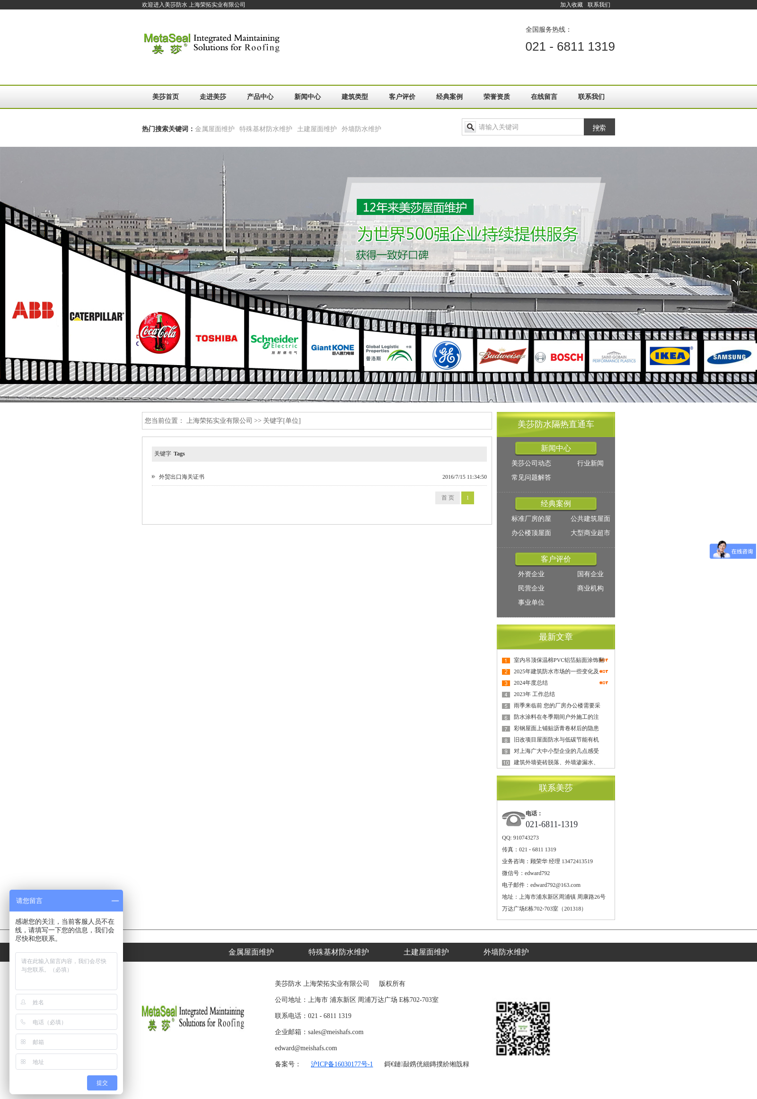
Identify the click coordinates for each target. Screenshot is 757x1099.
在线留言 (544, 96)
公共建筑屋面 (590, 518)
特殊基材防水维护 (265, 129)
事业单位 (531, 602)
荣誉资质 (497, 96)
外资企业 (531, 574)
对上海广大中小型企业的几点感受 (556, 751)
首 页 (447, 497)
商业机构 (590, 588)
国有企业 (590, 574)
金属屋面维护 (215, 129)
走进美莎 (213, 96)
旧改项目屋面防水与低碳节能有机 (556, 739)
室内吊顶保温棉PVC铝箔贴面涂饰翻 (559, 660)
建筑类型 (355, 96)
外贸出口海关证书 (181, 477)
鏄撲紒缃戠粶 (449, 1064)
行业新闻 (590, 463)
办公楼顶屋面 (531, 532)
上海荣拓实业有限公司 (219, 420)
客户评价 (402, 96)
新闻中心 (307, 96)
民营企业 (531, 588)
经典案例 (449, 96)
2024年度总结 (531, 682)
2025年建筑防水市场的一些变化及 (556, 671)
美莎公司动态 (531, 463)
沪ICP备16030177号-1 (342, 1064)
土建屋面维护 (317, 129)
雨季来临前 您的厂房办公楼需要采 (557, 705)
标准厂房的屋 (531, 518)
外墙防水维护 (361, 129)
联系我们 (599, 4)
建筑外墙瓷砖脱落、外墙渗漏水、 (556, 762)
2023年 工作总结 (534, 694)
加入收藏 (571, 4)
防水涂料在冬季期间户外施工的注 (556, 717)
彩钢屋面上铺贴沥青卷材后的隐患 (556, 728)
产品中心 (260, 96)
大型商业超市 (590, 532)
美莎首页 (165, 96)
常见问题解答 (531, 477)
